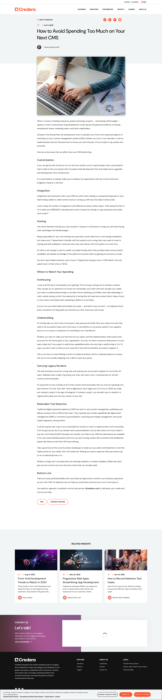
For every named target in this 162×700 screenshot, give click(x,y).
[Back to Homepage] (25, 9)
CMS (41, 502)
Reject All (126, 694)
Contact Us (103, 670)
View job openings (23, 642)
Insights (120, 9)
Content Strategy (58, 502)
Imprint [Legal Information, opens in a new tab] (57, 697)
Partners (79, 667)
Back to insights (45, 20)
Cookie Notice (49, 697)
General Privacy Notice (130, 663)
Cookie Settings (128, 670)
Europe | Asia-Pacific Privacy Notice (135, 667)
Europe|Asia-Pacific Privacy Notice (31, 697)
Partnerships (107, 9)
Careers (131, 9)
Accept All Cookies (142, 694)
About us (142, 9)
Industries (94, 9)
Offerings (82, 9)
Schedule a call (92, 488)
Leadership (103, 663)
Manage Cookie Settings (107, 694)
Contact (127, 2)
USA (143, 2)
